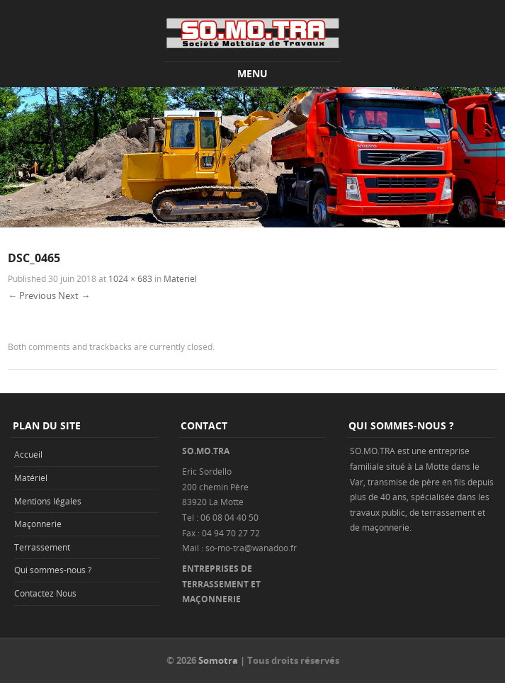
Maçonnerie (38, 523)
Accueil (28, 454)
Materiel (180, 278)
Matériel (30, 477)
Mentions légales (47, 501)
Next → (74, 295)
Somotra (218, 660)
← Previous (32, 295)
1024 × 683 (130, 278)
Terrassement (42, 547)
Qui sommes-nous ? (52, 569)
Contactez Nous (45, 593)
